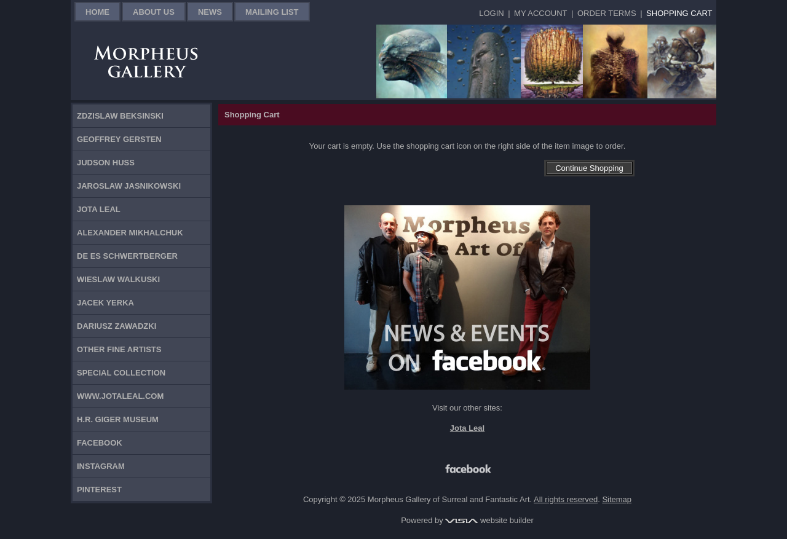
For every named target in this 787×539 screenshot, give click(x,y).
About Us (154, 12)
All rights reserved (566, 499)
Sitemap (616, 499)
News (210, 12)
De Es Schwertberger (127, 256)
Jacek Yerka (105, 302)
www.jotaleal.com (120, 396)
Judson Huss (106, 162)
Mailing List (272, 12)
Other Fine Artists (119, 349)
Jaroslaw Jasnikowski (129, 186)
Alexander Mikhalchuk (130, 232)
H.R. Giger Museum (118, 419)
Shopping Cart (679, 13)
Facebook (99, 442)
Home (97, 12)
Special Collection (121, 372)
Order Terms (606, 13)
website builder (489, 520)
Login (491, 13)
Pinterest (99, 489)
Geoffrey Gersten (119, 139)
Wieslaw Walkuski (118, 279)
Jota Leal (99, 209)
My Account (540, 13)
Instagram (101, 466)
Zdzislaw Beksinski (120, 115)
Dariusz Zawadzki (116, 326)
